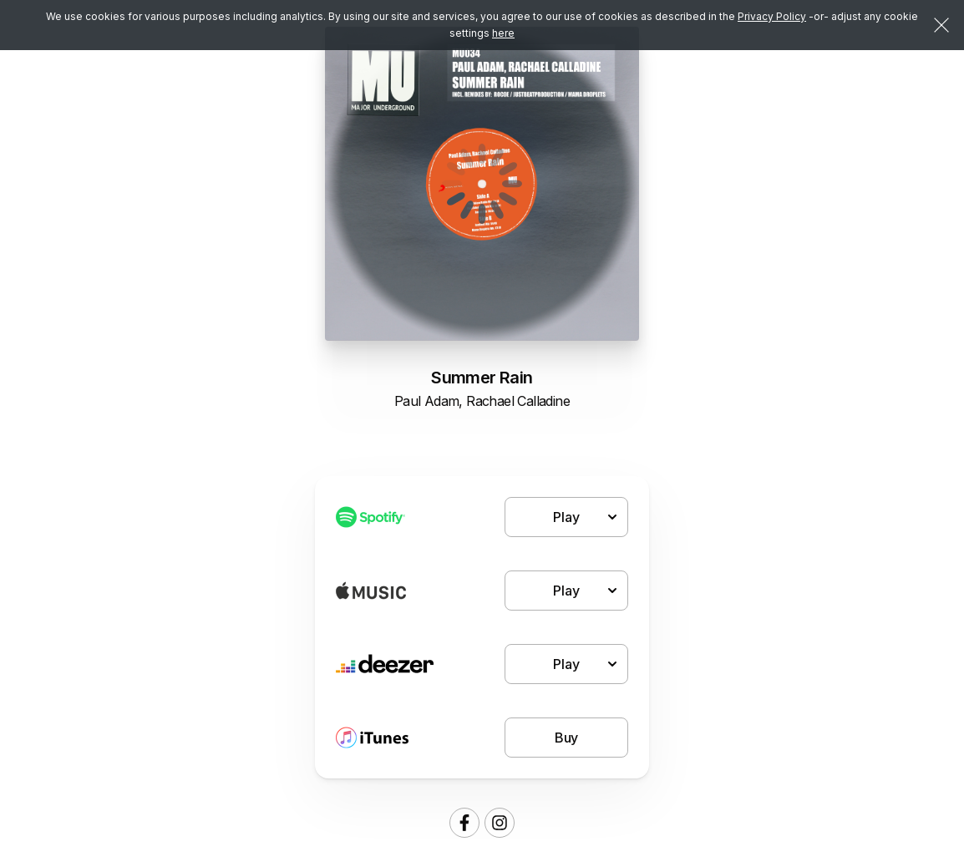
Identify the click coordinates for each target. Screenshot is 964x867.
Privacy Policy (772, 16)
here (503, 33)
